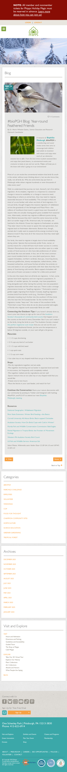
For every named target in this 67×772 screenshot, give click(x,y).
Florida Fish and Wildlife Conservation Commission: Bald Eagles (32, 426)
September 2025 (10, 574)
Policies (54, 752)
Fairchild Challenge (13, 490)
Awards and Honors (12, 668)
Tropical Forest (10, 537)
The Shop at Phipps (12, 647)
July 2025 (7, 583)
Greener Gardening (12, 533)
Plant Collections (11, 662)
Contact (18, 755)
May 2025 (7, 593)
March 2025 (8, 602)
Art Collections (11, 665)
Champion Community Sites (15, 518)
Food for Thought (12, 514)
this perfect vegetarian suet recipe (21, 325)
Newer (56, 459)
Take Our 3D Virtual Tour (14, 657)
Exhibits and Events (29, 734)
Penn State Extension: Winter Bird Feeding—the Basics (29, 414)
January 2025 (9, 612)
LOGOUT (38, 22)
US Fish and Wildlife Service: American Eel (24, 441)
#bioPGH (7, 485)
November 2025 (10, 564)
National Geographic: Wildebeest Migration (24, 410)
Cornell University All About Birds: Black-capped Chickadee (30, 418)
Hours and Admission (13, 637)
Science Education (12, 528)
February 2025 (9, 607)
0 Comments (54, 117)
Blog (6, 675)
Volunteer (8, 499)
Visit (5, 634)
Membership (48, 738)
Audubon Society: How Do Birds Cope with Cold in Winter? (31, 422)
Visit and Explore (15, 626)
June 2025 (7, 588)
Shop (24, 742)
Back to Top (57, 465)
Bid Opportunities (40, 752)
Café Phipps (10, 650)
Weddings (8, 504)
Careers (26, 752)
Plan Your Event (28, 738)
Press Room (15, 752)
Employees (8, 494)
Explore (7, 655)
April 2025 (8, 598)
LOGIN (28, 22)
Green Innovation (8, 738)
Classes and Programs (51, 734)
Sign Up (18, 712)
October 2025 (9, 569)
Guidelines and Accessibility (15, 642)
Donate (4, 742)
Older (10, 459)
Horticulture (10, 523)
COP (5, 509)
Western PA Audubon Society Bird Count (24, 437)
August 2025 (9, 579)
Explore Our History (13, 660)
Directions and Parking (13, 639)
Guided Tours (10, 644)
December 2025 (10, 559)
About (5, 752)
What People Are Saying (14, 670)
